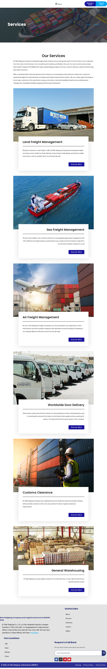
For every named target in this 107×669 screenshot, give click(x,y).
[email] (78, 654)
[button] (58, 4)
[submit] (104, 654)
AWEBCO (34, 666)
